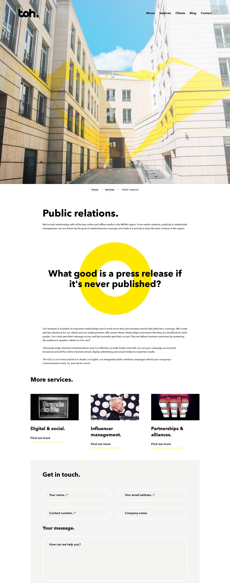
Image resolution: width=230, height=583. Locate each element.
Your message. (59, 528)
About (150, 13)
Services (165, 13)
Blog (193, 13)
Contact (206, 13)
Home (95, 189)
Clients (180, 13)
